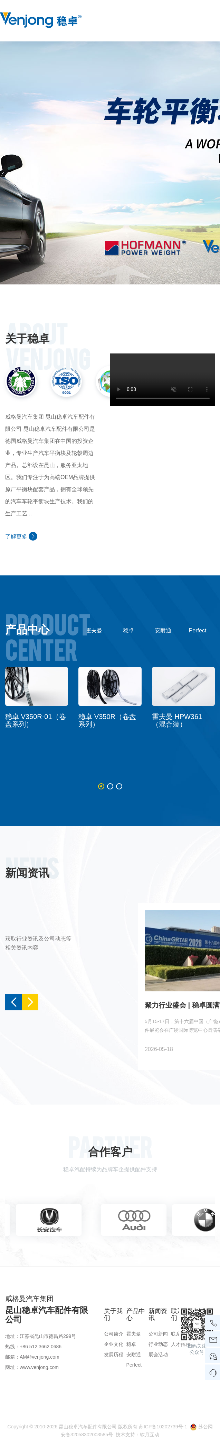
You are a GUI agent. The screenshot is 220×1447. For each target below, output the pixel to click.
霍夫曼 (94, 630)
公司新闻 (158, 1334)
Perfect (198, 630)
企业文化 (113, 1344)
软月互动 (149, 1434)
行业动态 (158, 1344)
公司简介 (113, 1334)
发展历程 (113, 1354)
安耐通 (163, 630)
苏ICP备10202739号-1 (163, 1426)
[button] (101, 786)
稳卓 (128, 630)
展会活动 (158, 1354)
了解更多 (21, 536)
